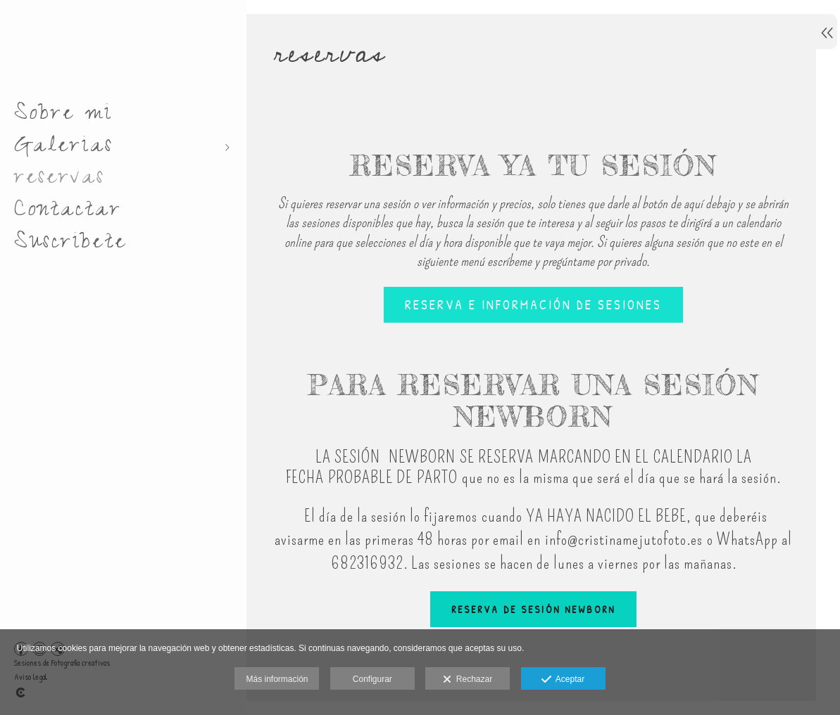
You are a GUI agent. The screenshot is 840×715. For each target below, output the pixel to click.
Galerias (63, 148)
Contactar (68, 212)
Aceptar (562, 679)
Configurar (372, 679)
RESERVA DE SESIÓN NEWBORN (529, 612)
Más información (277, 679)
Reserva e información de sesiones (529, 308)
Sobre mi (63, 116)
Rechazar (467, 679)
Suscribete (70, 244)
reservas (59, 180)
